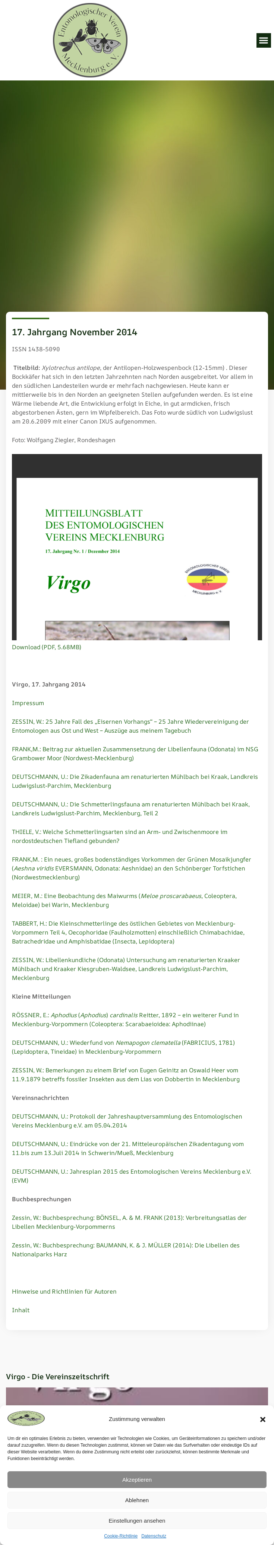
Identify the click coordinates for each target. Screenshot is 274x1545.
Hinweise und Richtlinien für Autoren (64, 1291)
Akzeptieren (137, 1479)
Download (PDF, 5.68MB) (46, 647)
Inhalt (20, 1310)
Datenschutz (153, 1536)
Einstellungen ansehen (137, 1520)
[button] (263, 1419)
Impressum (28, 703)
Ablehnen (137, 1500)
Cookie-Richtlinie (121, 1536)
